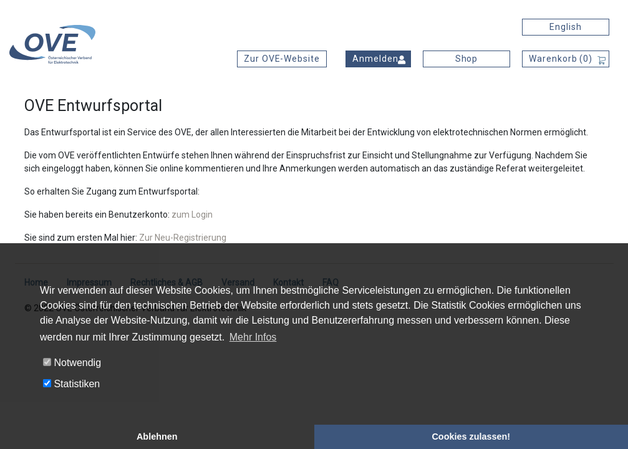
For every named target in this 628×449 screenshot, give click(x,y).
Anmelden (375, 59)
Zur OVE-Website (282, 59)
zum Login (192, 215)
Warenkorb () (560, 59)
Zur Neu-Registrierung (182, 238)
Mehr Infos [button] (253, 337)
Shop (466, 59)
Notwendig (72, 362)
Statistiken (71, 384)
